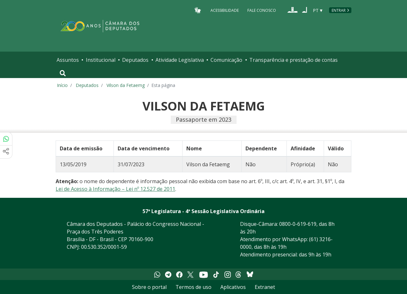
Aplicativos (233, 286)
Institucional (100, 59)
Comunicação (226, 59)
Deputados (135, 59)
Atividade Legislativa (179, 59)
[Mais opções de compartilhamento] (6, 152)
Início (62, 85)
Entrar (339, 10)
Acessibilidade (224, 10)
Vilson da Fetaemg (126, 85)
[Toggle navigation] (63, 73)
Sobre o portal (149, 286)
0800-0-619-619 (297, 223)
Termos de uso (193, 286)
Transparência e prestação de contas (293, 59)
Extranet (265, 286)
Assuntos (68, 59)
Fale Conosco (261, 10)
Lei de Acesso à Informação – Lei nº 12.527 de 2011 (115, 188)
